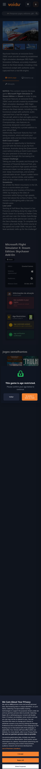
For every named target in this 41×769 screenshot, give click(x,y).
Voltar (11, 397)
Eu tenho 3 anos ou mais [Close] (30, 397)
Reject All (20, 762)
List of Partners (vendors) (11, 750)
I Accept (20, 756)
